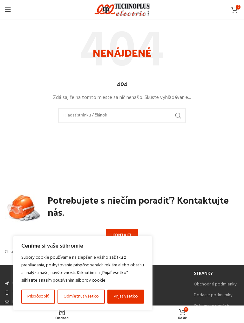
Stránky (203, 273)
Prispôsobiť (38, 296)
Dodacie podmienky (213, 295)
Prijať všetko (126, 296)
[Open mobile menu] (8, 9)
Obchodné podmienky (215, 284)
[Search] (122, 115)
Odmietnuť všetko (81, 296)
